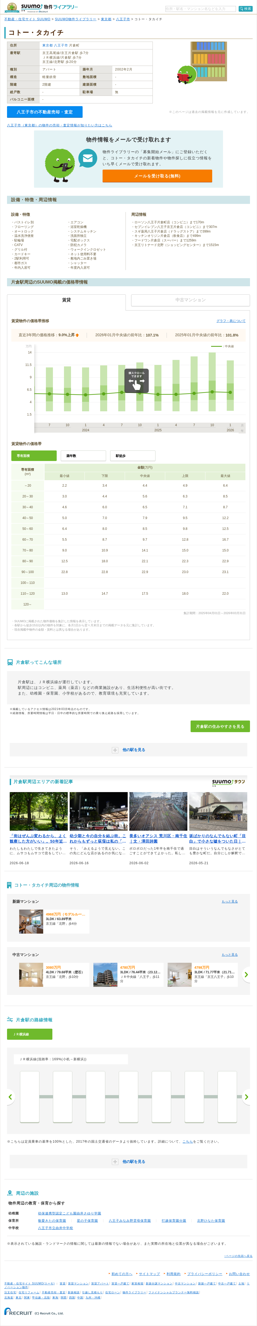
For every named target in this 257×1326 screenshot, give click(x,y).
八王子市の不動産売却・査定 (45, 112)
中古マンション (185, 1283)
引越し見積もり (92, 1292)
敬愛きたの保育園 (52, 1221)
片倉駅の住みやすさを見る (220, 726)
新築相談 (74, 1292)
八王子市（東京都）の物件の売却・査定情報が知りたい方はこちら (59, 125)
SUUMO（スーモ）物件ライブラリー (41, 8)
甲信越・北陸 (41, 1297)
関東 (27, 1297)
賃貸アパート (100, 1283)
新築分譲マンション (159, 1283)
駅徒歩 (121, 456)
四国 (72, 1297)
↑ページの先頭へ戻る (238, 1255)
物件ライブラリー (134, 1292)
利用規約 (174, 1274)
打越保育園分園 (174, 1221)
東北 (19, 1297)
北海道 (8, 1297)
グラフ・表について (231, 321)
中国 (80, 1297)
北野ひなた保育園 (211, 1221)
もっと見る (230, 901)
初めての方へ (122, 1274)
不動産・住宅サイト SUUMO (27, 19)
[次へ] (246, 975)
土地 (241, 1283)
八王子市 (123, 19)
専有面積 (23, 456)
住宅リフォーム (29, 1292)
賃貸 (63, 1283)
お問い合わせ (239, 1274)
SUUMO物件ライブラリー (76, 19)
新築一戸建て (207, 1283)
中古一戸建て (227, 1283)
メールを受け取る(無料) (157, 176)
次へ (246, 1097)
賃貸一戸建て (120, 1283)
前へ (11, 1097)
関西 (64, 1297)
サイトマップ (149, 1274)
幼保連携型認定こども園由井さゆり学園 (69, 1213)
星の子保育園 (87, 1221)
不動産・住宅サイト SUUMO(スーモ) (29, 1283)
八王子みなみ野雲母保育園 (130, 1221)
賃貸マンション (78, 1283)
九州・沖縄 (93, 1297)
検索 (247, 9)
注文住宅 (10, 1292)
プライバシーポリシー (204, 1274)
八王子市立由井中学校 (55, 1228)
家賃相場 (137, 1283)
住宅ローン (112, 1292)
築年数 (71, 456)
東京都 (106, 19)
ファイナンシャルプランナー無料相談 (173, 1292)
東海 (55, 1297)
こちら (187, 1141)
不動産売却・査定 (54, 1292)
